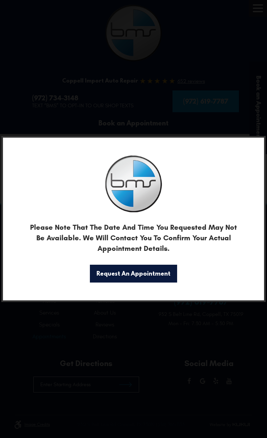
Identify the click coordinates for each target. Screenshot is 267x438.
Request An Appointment (133, 273)
